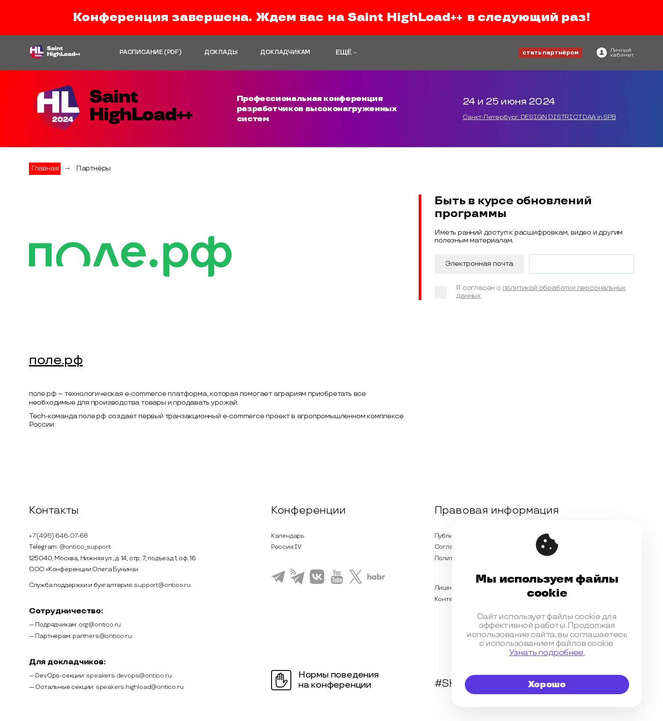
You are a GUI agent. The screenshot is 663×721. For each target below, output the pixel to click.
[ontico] (615, 52)
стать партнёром (550, 53)
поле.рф (56, 360)
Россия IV (286, 546)
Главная (45, 168)
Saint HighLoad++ (405, 17)
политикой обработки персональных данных (541, 292)
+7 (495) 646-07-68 (58, 536)
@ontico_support (85, 546)
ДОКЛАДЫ (221, 52)
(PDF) (172, 52)
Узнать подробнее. (546, 653)
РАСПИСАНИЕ (141, 52)
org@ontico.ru (100, 624)
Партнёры (93, 168)
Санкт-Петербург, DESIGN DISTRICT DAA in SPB (539, 117)
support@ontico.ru (162, 585)
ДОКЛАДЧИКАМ (285, 52)
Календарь (287, 536)
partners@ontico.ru (101, 636)
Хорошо (547, 684)
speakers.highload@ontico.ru (140, 687)
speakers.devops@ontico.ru (128, 675)
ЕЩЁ (343, 52)
